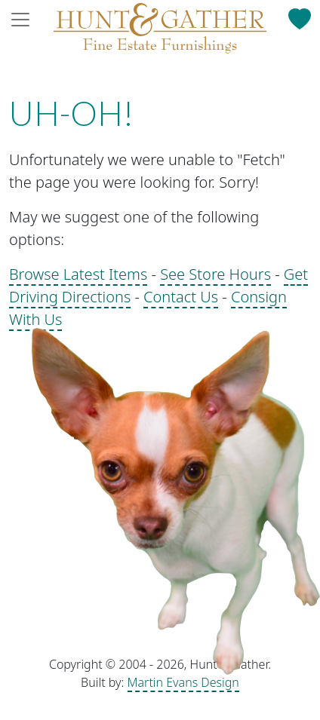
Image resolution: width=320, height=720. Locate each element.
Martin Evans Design (183, 682)
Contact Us (180, 296)
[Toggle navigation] (25, 19)
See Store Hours (215, 274)
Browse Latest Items (78, 274)
